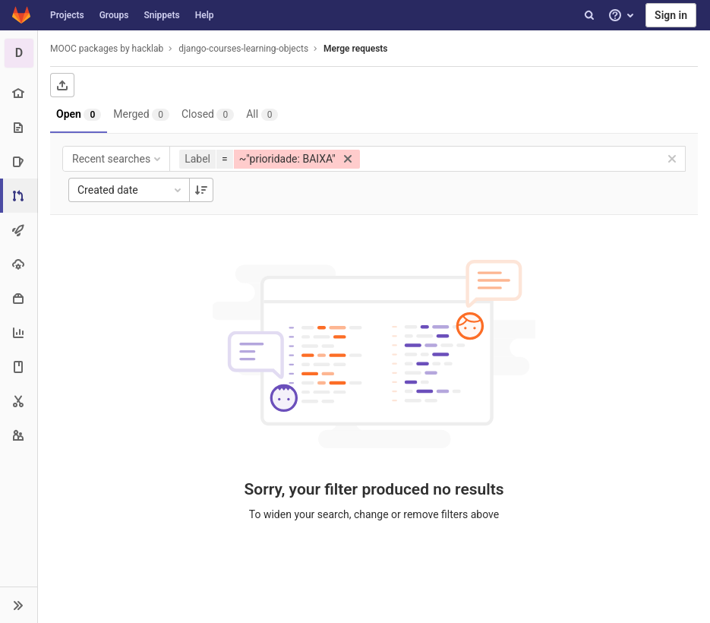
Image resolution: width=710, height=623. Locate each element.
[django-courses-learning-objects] (19, 53)
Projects (67, 15)
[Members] (18, 435)
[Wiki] (18, 366)
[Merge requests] (20, 196)
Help (204, 15)
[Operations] (18, 264)
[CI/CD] (18, 230)
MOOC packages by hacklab (106, 48)
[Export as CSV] (62, 85)
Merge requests (355, 48)
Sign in (671, 15)
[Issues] (18, 161)
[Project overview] (18, 93)
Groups (114, 15)
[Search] (589, 15)
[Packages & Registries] (18, 298)
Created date (130, 190)
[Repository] (18, 127)
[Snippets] (18, 401)
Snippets (161, 15)
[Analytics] (18, 332)
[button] (18, 605)
